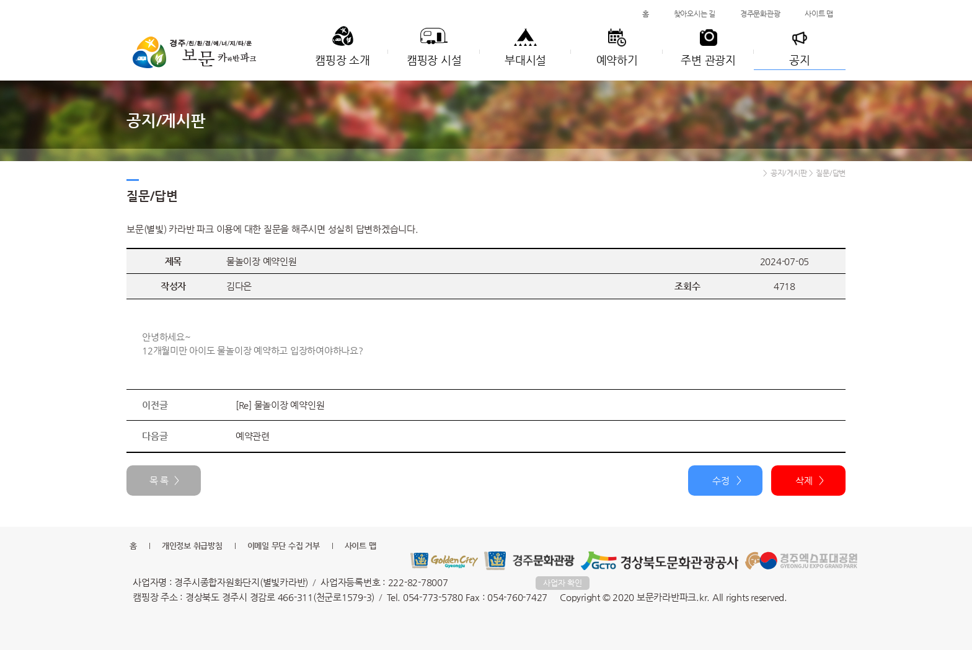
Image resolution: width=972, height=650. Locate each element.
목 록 (159, 480)
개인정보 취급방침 (192, 545)
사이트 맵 (819, 13)
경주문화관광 (760, 13)
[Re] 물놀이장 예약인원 (280, 405)
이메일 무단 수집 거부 (283, 545)
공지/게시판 (789, 173)
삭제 (804, 480)
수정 (721, 480)
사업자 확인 (562, 582)
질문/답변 (831, 173)
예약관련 (253, 436)
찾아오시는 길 (694, 13)
